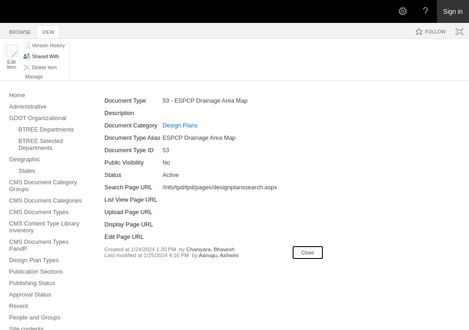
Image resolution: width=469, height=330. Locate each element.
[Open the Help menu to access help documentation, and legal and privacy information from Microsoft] (425, 11)
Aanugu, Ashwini (218, 255)
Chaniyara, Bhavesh (210, 249)
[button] (11, 57)
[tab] (20, 30)
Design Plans (180, 125)
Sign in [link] (453, 11)
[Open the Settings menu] (402, 11)
